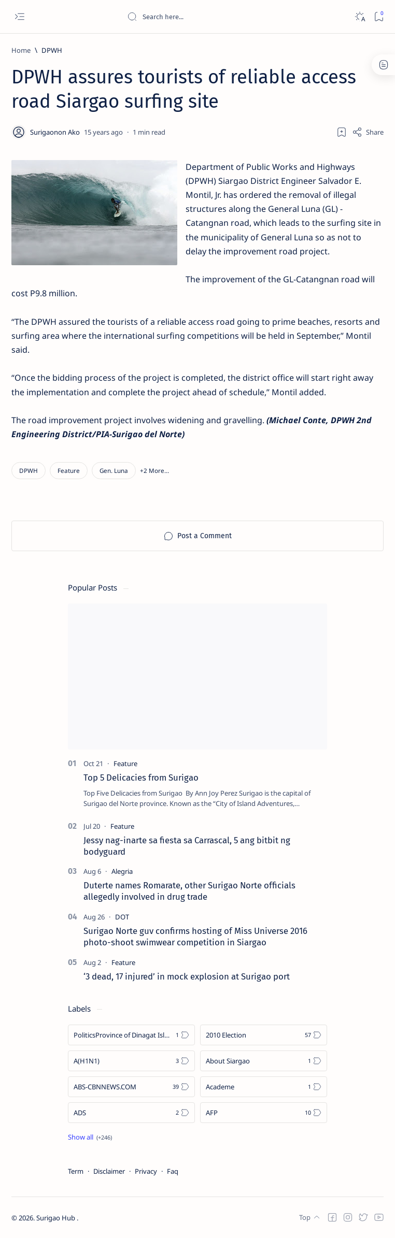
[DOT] (122, 917)
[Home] (21, 50)
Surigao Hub (56, 1217)
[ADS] (131, 1112)
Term (75, 1171)
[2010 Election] (263, 1035)
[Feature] (69, 470)
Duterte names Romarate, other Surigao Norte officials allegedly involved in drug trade (189, 891)
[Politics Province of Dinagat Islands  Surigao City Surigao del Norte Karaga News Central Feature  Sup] (131, 1035)
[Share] (368, 132)
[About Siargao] (263, 1060)
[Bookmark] (379, 17)
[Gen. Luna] (114, 470)
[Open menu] (19, 17)
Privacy (146, 1171)
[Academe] (263, 1086)
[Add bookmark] (341, 132)
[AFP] (263, 1112)
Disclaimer (109, 1171)
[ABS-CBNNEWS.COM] (131, 1086)
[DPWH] (51, 50)
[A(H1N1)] (131, 1060)
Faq (172, 1171)
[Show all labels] (90, 1137)
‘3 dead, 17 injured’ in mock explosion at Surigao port (186, 976)
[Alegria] (122, 871)
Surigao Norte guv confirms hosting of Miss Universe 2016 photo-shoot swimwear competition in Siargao (195, 936)
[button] (154, 471)
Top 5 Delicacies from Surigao (141, 777)
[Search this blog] (205, 16)
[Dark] (359, 17)
